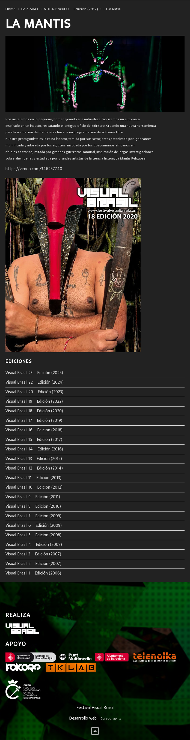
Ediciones (29, 9)
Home (10, 9)
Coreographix (110, 718)
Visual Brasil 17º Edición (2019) (71, 9)
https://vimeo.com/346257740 (33, 169)
